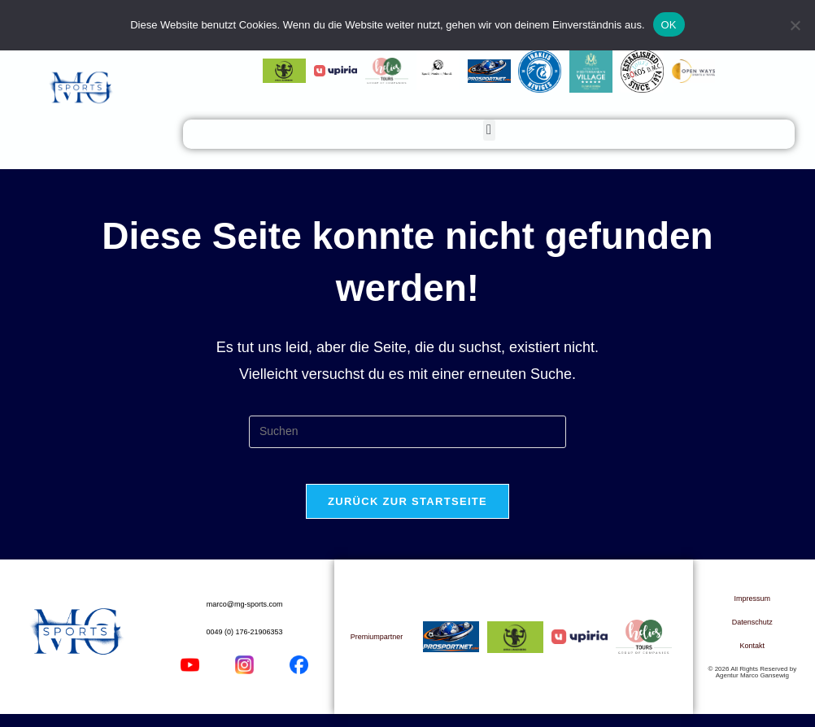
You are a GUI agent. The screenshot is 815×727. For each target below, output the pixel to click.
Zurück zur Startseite (407, 514)
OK (669, 25)
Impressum (752, 611)
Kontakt (752, 659)
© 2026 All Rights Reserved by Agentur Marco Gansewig (752, 685)
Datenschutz (752, 635)
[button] (489, 130)
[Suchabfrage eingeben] (407, 432)
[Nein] (795, 25)
